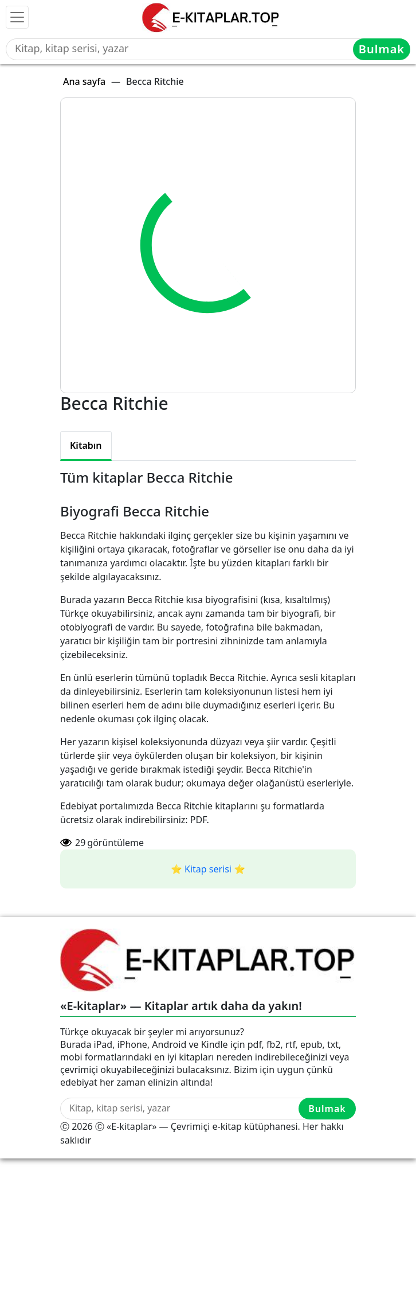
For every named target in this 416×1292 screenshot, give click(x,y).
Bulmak (382, 49)
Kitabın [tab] (86, 445)
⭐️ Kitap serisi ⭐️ (208, 869)
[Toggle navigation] (17, 17)
